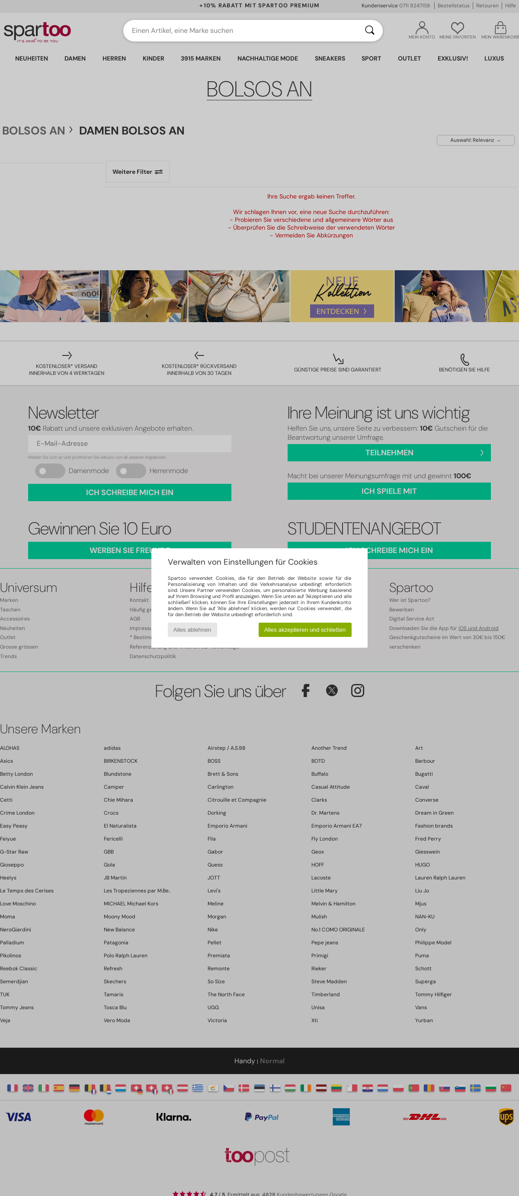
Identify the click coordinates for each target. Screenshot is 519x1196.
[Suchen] (369, 31)
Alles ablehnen (192, 630)
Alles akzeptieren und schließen (305, 630)
